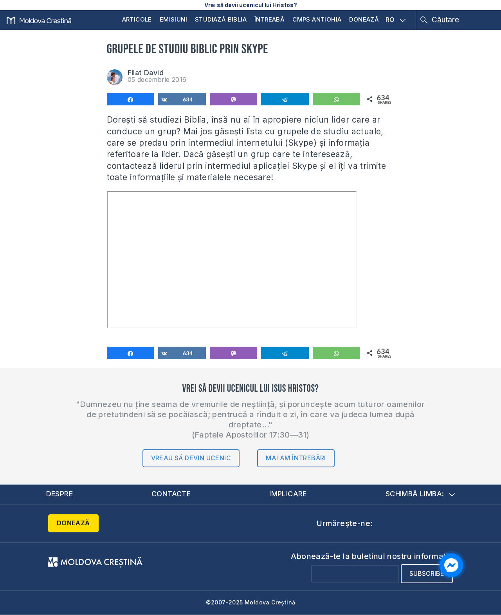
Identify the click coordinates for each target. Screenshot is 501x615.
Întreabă (269, 19)
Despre (59, 494)
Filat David (146, 73)
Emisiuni (173, 19)
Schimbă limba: (420, 494)
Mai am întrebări (296, 458)
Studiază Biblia (221, 19)
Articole (137, 19)
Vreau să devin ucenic (191, 458)
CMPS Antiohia (316, 19)
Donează (364, 19)
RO (396, 20)
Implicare (288, 494)
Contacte (171, 494)
